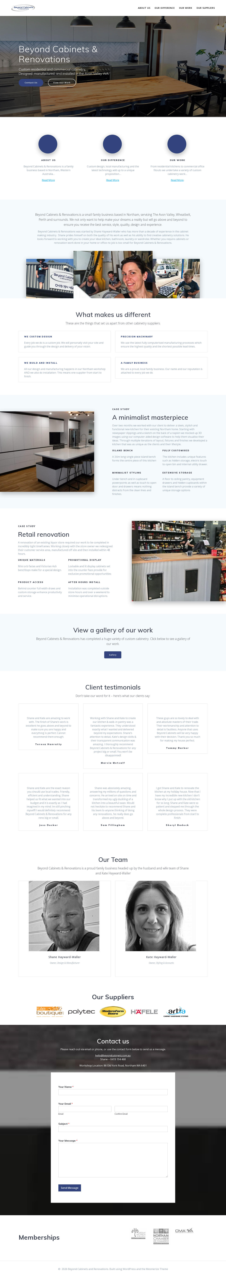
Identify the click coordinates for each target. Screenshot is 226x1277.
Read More (48, 180)
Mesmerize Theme (157, 1269)
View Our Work (63, 82)
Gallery (112, 655)
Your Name (65, 1088)
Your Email (65, 1105)
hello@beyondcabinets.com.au (113, 1056)
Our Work (185, 7)
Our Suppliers (205, 7)
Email (60, 1115)
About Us (144, 7)
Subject (63, 1125)
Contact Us (31, 82)
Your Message (67, 1141)
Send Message (69, 1189)
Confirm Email (121, 1115)
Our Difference (165, 7)
